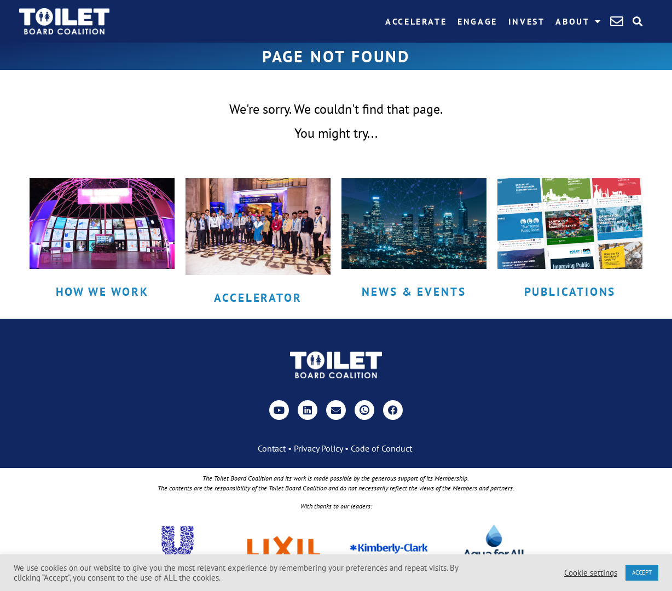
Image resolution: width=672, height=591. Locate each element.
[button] (638, 22)
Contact (272, 448)
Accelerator (258, 297)
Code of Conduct (381, 448)
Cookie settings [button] (590, 573)
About (578, 21)
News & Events (414, 291)
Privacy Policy (318, 448)
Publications (570, 291)
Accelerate (416, 21)
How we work (102, 291)
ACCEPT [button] (642, 572)
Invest (526, 21)
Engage (477, 21)
